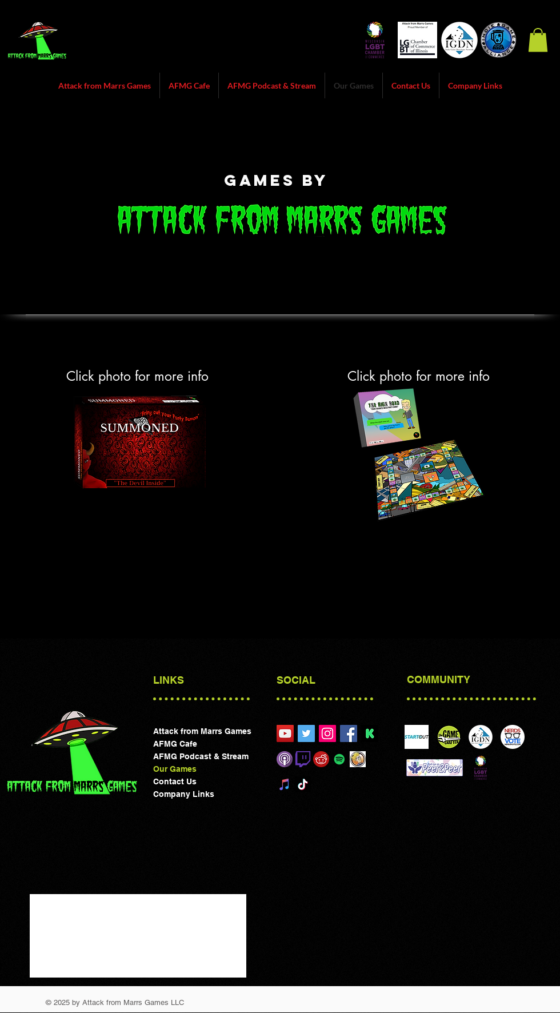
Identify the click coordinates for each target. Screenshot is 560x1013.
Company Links (183, 794)
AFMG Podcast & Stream (201, 756)
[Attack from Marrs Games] (327, 733)
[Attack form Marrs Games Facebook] (348, 733)
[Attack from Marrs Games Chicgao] (285, 733)
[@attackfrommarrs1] (306, 733)
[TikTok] (303, 784)
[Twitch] (303, 759)
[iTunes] (285, 784)
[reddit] (321, 759)
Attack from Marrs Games (202, 731)
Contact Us (175, 781)
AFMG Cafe (175, 743)
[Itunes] (285, 759)
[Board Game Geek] (358, 759)
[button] (538, 40)
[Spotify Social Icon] (339, 759)
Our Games (175, 768)
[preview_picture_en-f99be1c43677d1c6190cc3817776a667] (369, 733)
